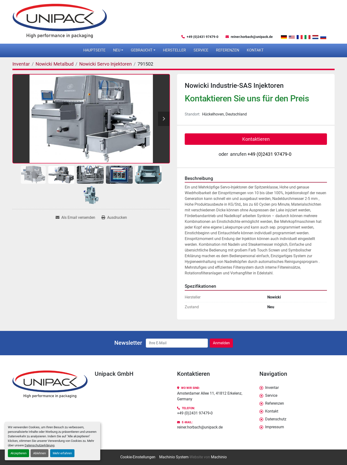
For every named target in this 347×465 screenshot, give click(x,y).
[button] (118, 50)
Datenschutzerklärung (39, 445)
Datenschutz (275, 419)
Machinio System (174, 457)
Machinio (219, 457)
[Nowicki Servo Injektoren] (105, 64)
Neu (116, 50)
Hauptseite (94, 50)
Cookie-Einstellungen (137, 457)
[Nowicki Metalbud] (55, 64)
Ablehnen (39, 453)
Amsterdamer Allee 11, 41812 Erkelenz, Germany (209, 396)
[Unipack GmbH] (50, 384)
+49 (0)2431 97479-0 (202, 37)
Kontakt (255, 50)
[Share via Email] (75, 217)
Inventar (272, 387)
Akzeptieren (18, 453)
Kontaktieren (256, 139)
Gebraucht (141, 50)
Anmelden (221, 343)
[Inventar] (21, 64)
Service (201, 50)
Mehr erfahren (62, 453)
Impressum (274, 427)
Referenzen (227, 50)
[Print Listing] (114, 217)
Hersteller (174, 50)
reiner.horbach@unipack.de (252, 37)
